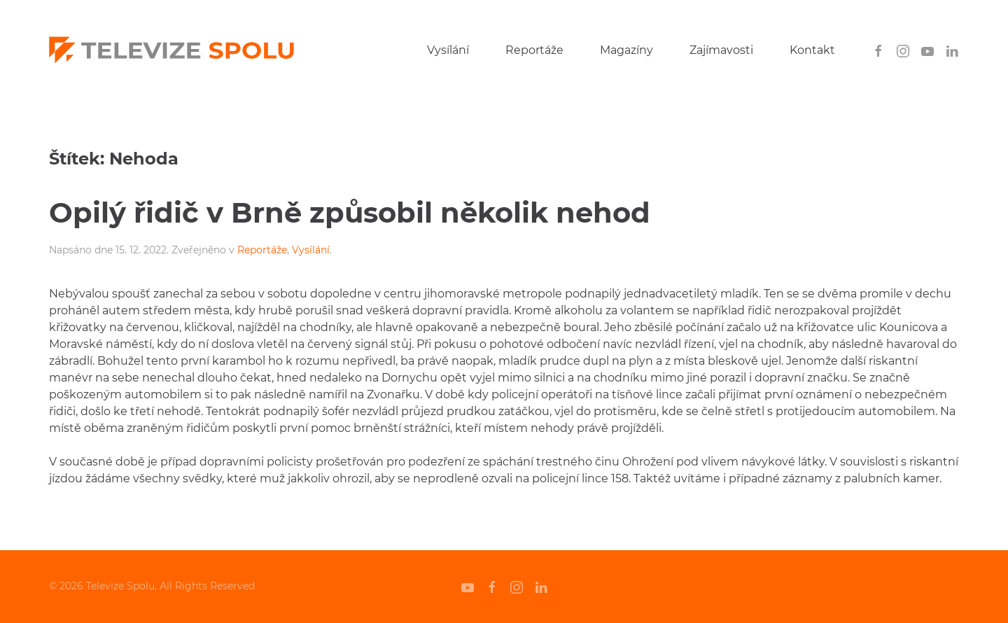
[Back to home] (171, 50)
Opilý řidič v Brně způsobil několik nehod (349, 212)
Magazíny (626, 50)
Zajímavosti (721, 50)
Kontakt (812, 50)
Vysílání (448, 50)
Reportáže (534, 50)
